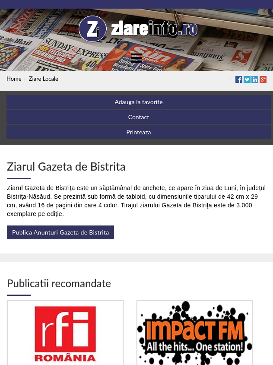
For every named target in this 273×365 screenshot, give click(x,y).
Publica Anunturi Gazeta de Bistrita (60, 232)
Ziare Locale (43, 78)
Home (14, 78)
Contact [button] (138, 117)
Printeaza (138, 132)
